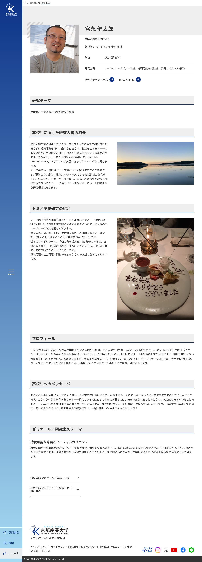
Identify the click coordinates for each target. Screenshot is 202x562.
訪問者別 (14, 532)
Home (26, 3)
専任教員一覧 (35, 3)
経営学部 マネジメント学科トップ (50, 478)
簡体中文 (45, 550)
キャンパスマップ (39, 546)
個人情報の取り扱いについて (84, 546)
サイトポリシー (59, 546)
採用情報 (128, 546)
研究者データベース (96, 79)
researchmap (126, 79)
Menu (11, 274)
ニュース (14, 543)
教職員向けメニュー (111, 546)
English (34, 550)
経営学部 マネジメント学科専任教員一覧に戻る (52, 489)
